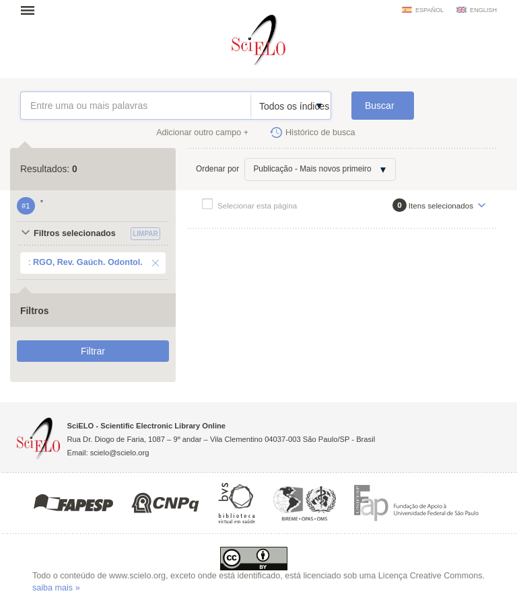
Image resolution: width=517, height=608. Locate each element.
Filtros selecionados (75, 233)
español (429, 10)
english (483, 10)
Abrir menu (31, 10)
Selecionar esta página (257, 205)
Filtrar (93, 351)
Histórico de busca (320, 132)
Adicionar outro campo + (202, 132)
